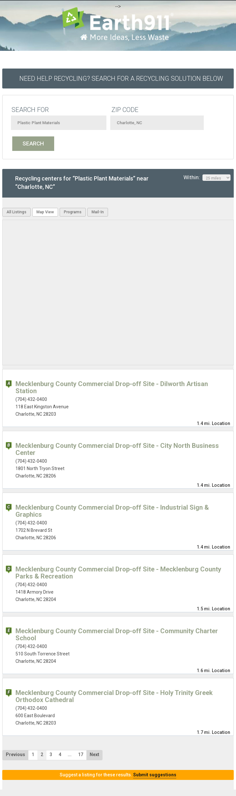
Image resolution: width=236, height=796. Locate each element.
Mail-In (98, 212)
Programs (73, 212)
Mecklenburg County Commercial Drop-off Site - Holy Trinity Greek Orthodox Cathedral (114, 696)
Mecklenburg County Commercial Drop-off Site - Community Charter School (116, 634)
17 (80, 754)
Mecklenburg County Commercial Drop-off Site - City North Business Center (117, 449)
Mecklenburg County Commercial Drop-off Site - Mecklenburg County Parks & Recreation (118, 572)
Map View (45, 212)
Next (94, 754)
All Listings (16, 212)
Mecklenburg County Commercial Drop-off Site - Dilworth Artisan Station (111, 387)
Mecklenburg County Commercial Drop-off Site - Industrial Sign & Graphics (112, 511)
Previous (15, 754)
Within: (207, 177)
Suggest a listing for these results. (118, 774)
